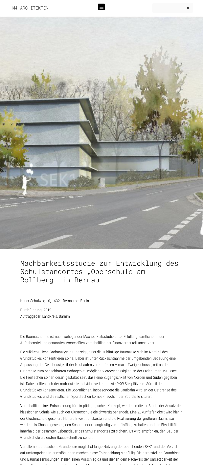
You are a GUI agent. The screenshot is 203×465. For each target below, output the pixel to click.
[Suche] (188, 8)
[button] (101, 7)
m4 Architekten (30, 8)
